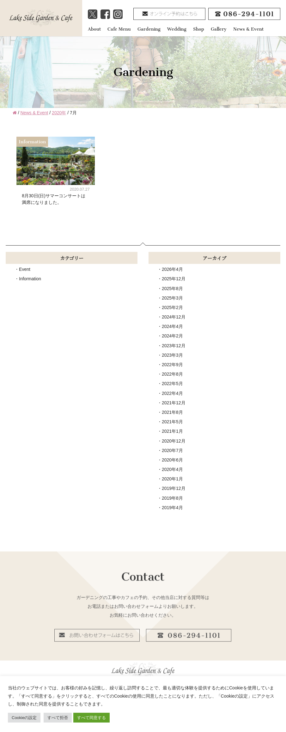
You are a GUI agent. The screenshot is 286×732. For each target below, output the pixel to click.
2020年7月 (172, 450)
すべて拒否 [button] (57, 717)
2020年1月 (172, 478)
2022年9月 (172, 364)
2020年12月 (174, 440)
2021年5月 (172, 421)
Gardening (149, 29)
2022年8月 (172, 374)
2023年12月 (174, 345)
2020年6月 (172, 459)
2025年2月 (172, 307)
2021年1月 (172, 431)
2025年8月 (172, 288)
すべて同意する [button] (91, 717)
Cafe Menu (119, 29)
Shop (198, 29)
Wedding (176, 29)
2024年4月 (172, 326)
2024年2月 (172, 335)
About (94, 29)
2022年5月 (172, 383)
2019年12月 (174, 488)
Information (30, 278)
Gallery (219, 29)
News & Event (248, 29)
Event (24, 269)
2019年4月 (172, 507)
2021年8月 (172, 412)
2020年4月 (172, 469)
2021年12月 (174, 402)
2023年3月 (172, 355)
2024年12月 (174, 316)
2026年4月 (172, 269)
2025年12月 (174, 278)
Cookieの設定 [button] (24, 717)
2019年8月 (172, 498)
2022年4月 (172, 393)
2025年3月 (172, 298)
